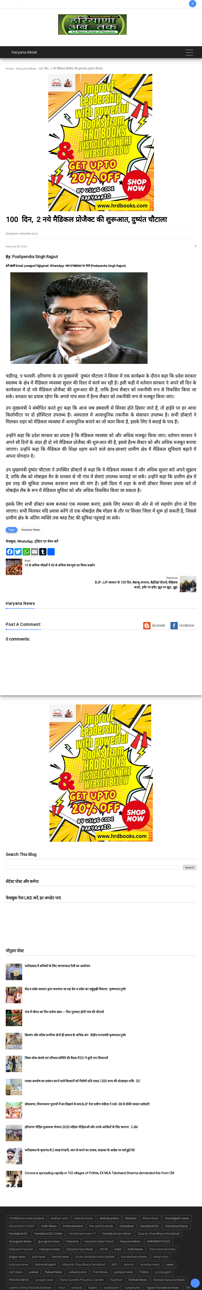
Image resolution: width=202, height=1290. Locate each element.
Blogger (158, 608)
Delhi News (49, 1209)
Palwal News (53, 1255)
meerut (129, 1247)
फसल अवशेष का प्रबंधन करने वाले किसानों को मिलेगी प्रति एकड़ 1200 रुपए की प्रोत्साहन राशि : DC (82, 1064)
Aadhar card (59, 1201)
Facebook (187, 608)
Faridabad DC (149, 1209)
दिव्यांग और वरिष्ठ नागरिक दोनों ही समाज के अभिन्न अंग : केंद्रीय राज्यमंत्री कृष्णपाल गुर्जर (75, 1018)
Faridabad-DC (18, 1216)
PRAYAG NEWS (19, 1262)
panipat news (123, 1255)
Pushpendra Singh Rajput (35, 256)
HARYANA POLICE (158, 1224)
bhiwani (130, 1201)
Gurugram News (20, 1224)
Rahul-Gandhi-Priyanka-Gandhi (82, 1262)
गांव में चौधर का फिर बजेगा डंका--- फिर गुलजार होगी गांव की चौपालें (64, 995)
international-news (162, 1232)
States (92, 1270)
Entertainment (73, 1209)
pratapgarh (163, 1255)
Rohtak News (138, 1262)
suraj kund (111, 1270)
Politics (144, 1255)
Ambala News (83, 1201)
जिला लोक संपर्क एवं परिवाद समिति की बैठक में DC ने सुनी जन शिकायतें (66, 1041)
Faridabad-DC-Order (48, 1216)
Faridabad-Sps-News (116, 1216)
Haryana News (26, 68)
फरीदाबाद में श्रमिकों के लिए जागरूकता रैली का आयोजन (57, 949)
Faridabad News (176, 1209)
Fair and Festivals (101, 1209)
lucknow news (19, 1247)
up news (15, 1278)
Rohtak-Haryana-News (169, 1262)
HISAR (104, 1232)
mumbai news (150, 1247)
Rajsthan (116, 1262)
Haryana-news (49, 1232)
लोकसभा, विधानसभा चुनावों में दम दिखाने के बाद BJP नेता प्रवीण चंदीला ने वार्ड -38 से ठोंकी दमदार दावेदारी (87, 1087)
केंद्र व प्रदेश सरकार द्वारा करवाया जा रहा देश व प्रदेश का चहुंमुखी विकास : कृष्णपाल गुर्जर (75, 972)
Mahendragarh (45, 1247)
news (170, 1247)
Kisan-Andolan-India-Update (95, 1240)
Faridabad (127, 1209)
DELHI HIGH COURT (22, 1209)
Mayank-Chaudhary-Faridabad (83, 1247)
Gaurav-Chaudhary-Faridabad (158, 1216)
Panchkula (100, 1255)
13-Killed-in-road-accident (26, 1201)
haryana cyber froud (99, 1224)
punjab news (44, 1262)
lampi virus (161, 1240)
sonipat (76, 1270)
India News (135, 1232)
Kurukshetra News (134, 1240)
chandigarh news (177, 1201)
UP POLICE (34, 1278)
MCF (114, 1247)
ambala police (109, 1201)
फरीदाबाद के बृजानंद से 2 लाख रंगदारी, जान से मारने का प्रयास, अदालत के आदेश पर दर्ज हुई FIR (80, 1133)
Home (10, 68)
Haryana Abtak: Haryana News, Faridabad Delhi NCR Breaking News (79, 1286)
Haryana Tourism (21, 1232)
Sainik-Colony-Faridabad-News (30, 1270)
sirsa (61, 1270)
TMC (188, 1270)
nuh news (16, 1255)
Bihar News (151, 1201)
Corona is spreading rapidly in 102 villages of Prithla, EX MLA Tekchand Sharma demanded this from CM (99, 1156)
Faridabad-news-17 (82, 1216)
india (117, 1232)
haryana (72, 1224)
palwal (33, 1255)
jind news (39, 1240)
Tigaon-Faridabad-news (162, 1270)
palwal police (78, 1255)
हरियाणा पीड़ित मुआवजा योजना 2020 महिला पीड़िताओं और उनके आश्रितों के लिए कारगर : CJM (81, 1110)
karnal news (60, 1240)
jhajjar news (17, 1240)
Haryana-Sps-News (79, 1232)
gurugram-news (49, 1224)
